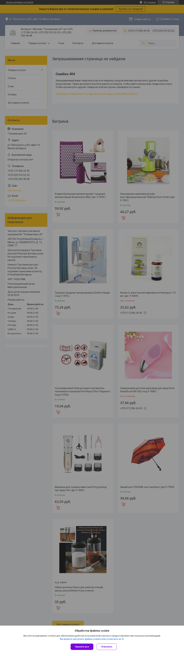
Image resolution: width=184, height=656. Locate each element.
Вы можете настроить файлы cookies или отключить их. (91, 639)
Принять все (82, 646)
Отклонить (106, 646)
